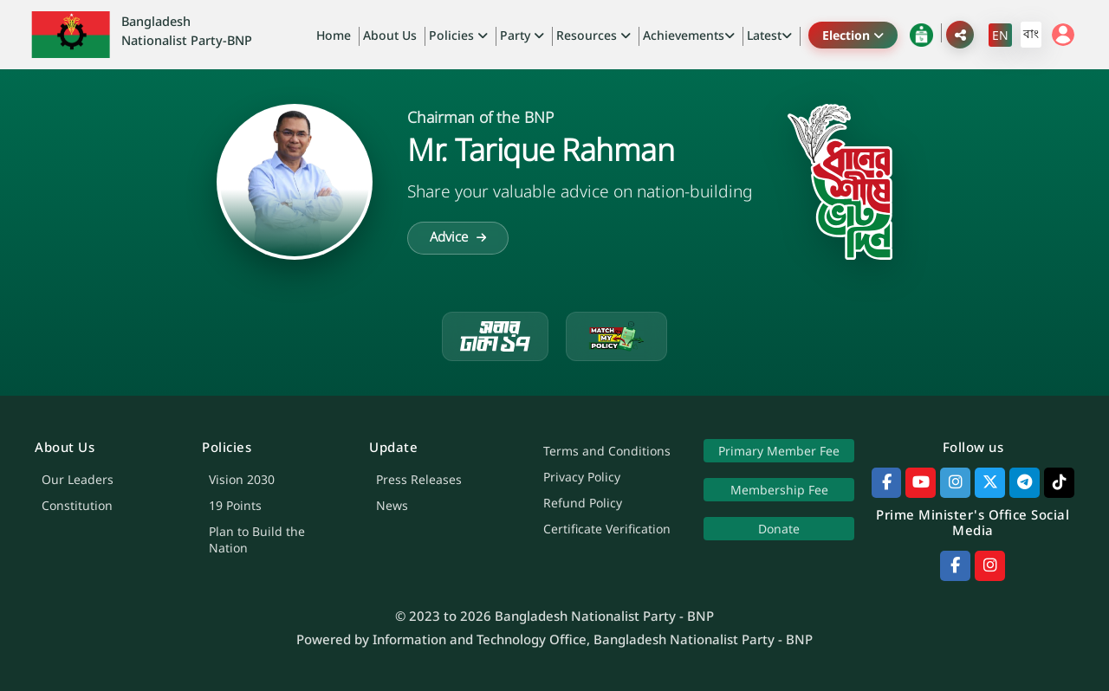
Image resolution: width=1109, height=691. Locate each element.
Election (853, 35)
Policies (458, 35)
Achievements (689, 35)
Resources (593, 35)
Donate (779, 528)
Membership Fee (778, 489)
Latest (769, 35)
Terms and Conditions (607, 450)
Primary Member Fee (779, 450)
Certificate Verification (607, 528)
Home (333, 35)
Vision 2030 (242, 479)
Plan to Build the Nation (257, 539)
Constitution (77, 505)
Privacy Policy (581, 476)
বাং (1031, 33)
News (392, 505)
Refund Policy (582, 502)
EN (1000, 35)
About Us (390, 35)
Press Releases (419, 479)
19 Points (235, 505)
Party (522, 35)
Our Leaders (77, 479)
